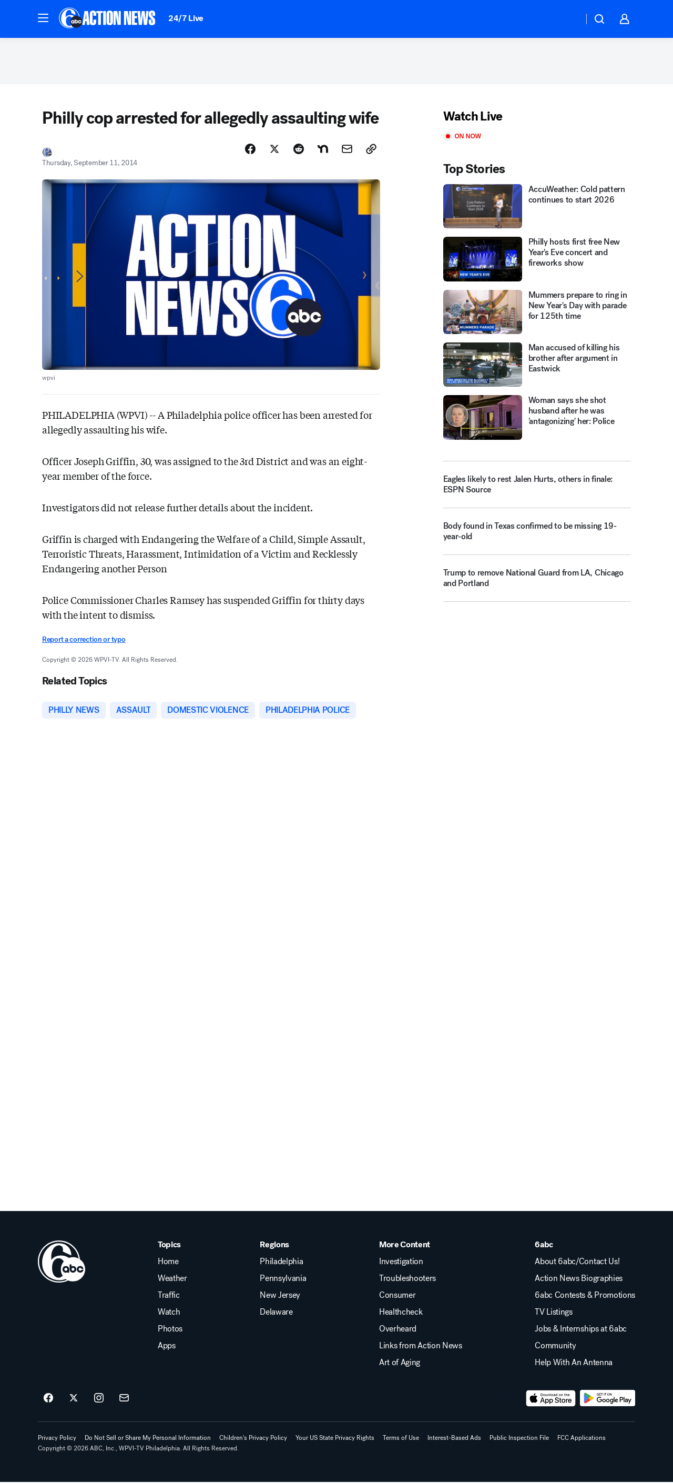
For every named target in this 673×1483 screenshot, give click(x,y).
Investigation (401, 1262)
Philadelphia (281, 1262)
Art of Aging (399, 1363)
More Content (404, 1246)
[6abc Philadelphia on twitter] (73, 1399)
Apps (167, 1347)
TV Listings (553, 1313)
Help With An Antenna (574, 1363)
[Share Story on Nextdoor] (323, 150)
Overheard (397, 1330)
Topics (169, 1246)
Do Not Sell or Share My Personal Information (148, 1439)
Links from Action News (420, 1347)
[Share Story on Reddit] (299, 150)
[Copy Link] (371, 150)
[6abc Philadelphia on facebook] (48, 1399)
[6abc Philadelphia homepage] (108, 19)
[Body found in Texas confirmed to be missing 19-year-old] (537, 537)
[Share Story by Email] (347, 150)
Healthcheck (400, 1313)
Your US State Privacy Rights (334, 1439)
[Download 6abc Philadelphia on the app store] (551, 1399)
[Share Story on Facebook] (250, 150)
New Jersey (280, 1296)
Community (555, 1347)
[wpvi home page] (61, 1263)
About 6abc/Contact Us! (577, 1262)
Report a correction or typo (83, 640)
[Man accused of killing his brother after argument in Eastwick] (537, 366)
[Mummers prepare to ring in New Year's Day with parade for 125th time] (537, 313)
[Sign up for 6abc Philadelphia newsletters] (124, 1399)
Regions (274, 1246)
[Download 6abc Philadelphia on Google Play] (607, 1399)
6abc (544, 1246)
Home (168, 1262)
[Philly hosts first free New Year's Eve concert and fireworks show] (537, 260)
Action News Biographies (579, 1279)
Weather (172, 1279)
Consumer (397, 1296)
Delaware (276, 1313)
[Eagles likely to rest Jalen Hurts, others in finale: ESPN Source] (537, 485)
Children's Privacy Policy (253, 1439)
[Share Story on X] (274, 150)
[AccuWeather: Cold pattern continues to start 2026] (537, 207)
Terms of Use (401, 1439)
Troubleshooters (407, 1279)
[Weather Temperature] (567, 18)
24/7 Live (185, 18)
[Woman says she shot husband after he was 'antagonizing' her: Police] (537, 419)
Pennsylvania (283, 1279)
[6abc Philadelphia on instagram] (98, 1399)
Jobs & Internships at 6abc (581, 1330)
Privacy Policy (57, 1439)
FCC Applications (581, 1439)
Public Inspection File (519, 1439)
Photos (170, 1330)
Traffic (169, 1296)
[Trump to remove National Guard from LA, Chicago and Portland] (537, 583)
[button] (43, 17)
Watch (169, 1313)
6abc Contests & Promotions (585, 1296)
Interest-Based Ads (454, 1439)
